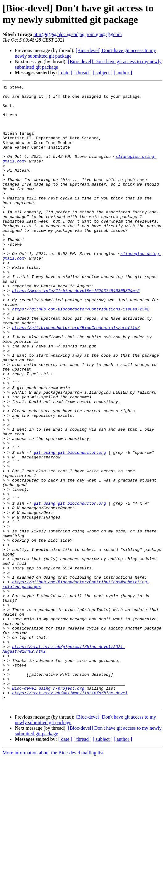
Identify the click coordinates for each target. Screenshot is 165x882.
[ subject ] (103, 72)
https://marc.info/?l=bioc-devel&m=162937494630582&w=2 (75, 332)
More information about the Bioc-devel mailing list (53, 876)
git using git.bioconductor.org (70, 526)
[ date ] (65, 72)
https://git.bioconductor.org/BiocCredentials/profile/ (75, 376)
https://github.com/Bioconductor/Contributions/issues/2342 (80, 354)
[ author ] (123, 72)
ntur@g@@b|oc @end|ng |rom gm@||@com (77, 34)
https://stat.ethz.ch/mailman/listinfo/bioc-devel (69, 815)
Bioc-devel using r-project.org (48, 809)
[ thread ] (82, 72)
